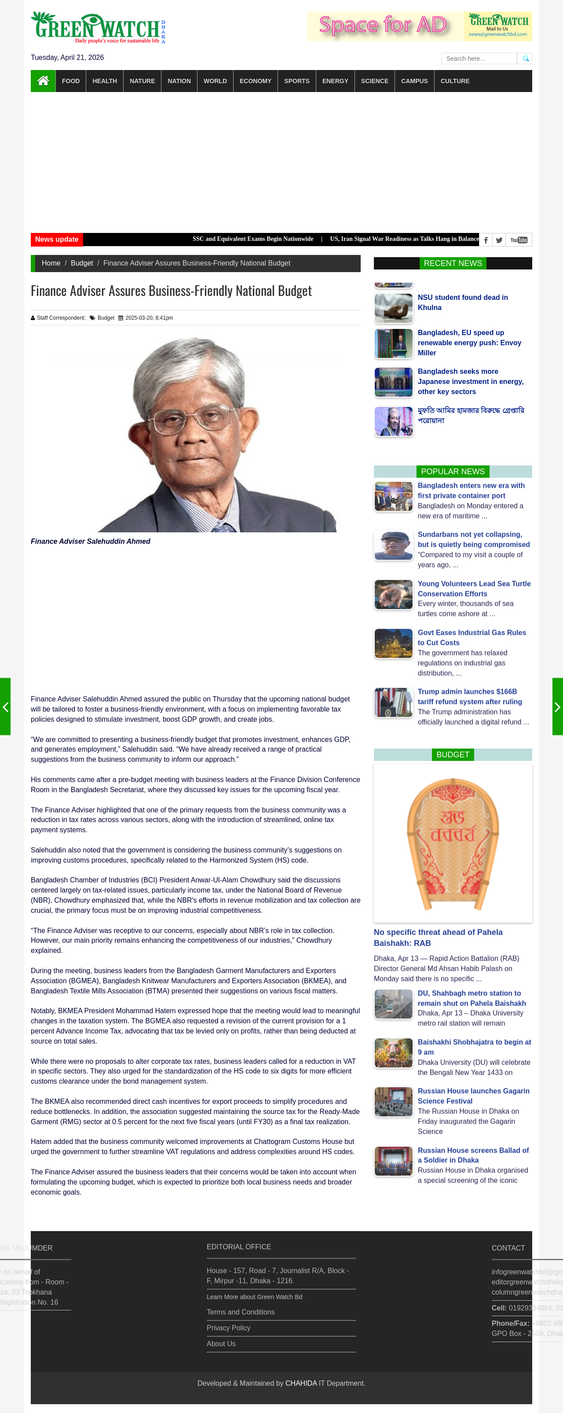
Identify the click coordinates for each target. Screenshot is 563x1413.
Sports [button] (297, 81)
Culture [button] (455, 81)
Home (51, 263)
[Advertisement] (281, 162)
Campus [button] (414, 81)
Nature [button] (142, 81)
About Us (221, 1339)
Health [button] (104, 81)
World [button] (215, 81)
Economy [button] (255, 81)
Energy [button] (335, 81)
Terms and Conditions (241, 1307)
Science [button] (374, 81)
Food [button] (71, 81)
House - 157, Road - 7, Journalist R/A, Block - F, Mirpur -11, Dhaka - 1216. (278, 1271)
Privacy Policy (229, 1323)
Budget (82, 263)
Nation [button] (179, 81)
